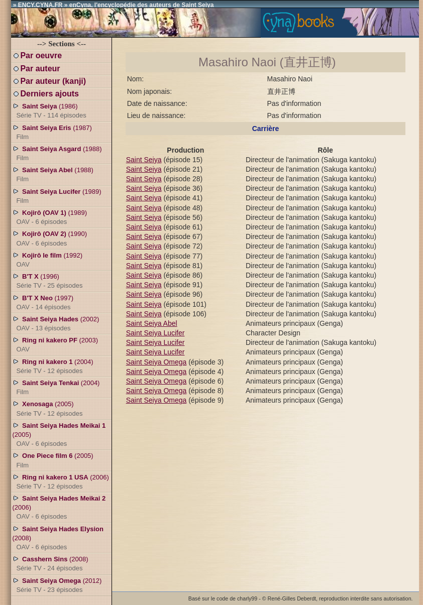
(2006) (60, 481)
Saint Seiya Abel (151, 323)
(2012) (56, 584)
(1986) (49, 110)
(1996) (47, 280)
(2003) (55, 344)
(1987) (51, 132)
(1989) (56, 195)
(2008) (57, 538)
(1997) (42, 302)
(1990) (49, 238)
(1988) (56, 153)
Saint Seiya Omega (156, 362)
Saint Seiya (144, 160)
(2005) (47, 408)
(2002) (55, 323)
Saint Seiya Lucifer (155, 333)
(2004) (52, 366)
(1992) (47, 259)
